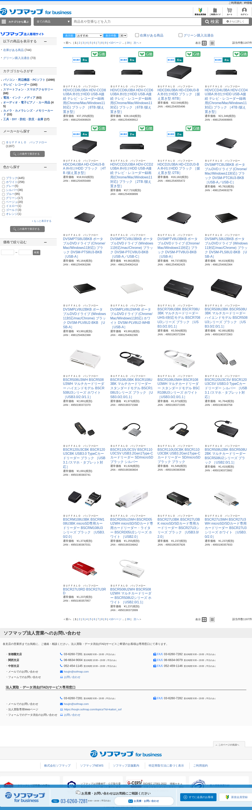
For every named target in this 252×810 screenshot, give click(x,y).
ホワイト (15, 182)
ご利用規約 (235, 2)
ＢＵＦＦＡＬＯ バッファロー (80, 86)
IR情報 (248, 2)
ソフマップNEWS (92, 765)
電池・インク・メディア (22, 97)
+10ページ (115, 42)
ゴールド (13, 210)
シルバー (14, 190)
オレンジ (13, 214)
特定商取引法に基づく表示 (166, 765)
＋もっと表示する (41, 220)
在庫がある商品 (17, 50)
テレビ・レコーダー (20, 84)
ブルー (13, 194)
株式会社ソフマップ (57, 765)
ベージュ (14, 202)
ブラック (15, 178)
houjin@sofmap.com (76, 671)
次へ (136, 42)
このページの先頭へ (228, 744)
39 (128, 42)
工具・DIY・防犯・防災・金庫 (26, 119)
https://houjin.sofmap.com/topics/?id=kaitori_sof (93, 709)
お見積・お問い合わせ (143, 801)
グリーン (14, 198)
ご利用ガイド (215, 13)
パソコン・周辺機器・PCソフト (29, 79)
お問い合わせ (72, 677)
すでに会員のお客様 (201, 797)
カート (229, 13)
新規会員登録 (200, 13)
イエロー (13, 206)
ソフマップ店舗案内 (126, 765)
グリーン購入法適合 (19, 58)
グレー (12, 186)
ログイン (244, 13)
